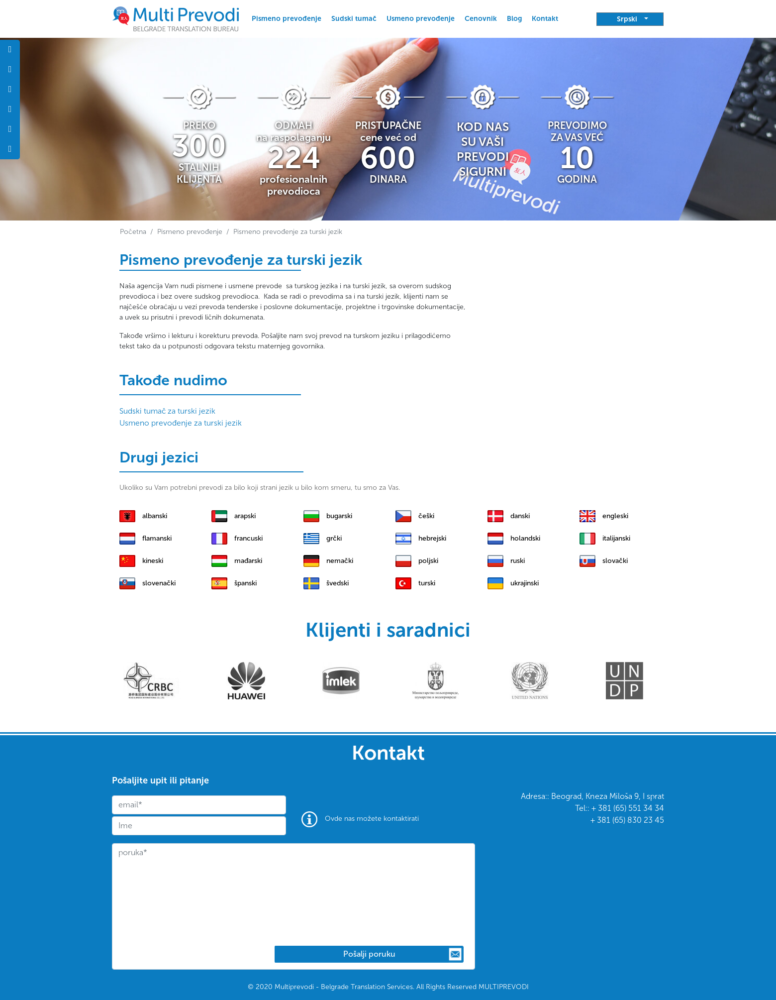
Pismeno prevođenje (286, 18)
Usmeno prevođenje (421, 18)
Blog (514, 18)
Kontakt (545, 18)
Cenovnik (481, 18)
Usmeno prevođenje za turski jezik (180, 423)
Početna (133, 231)
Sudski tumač (354, 18)
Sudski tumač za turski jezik (167, 411)
